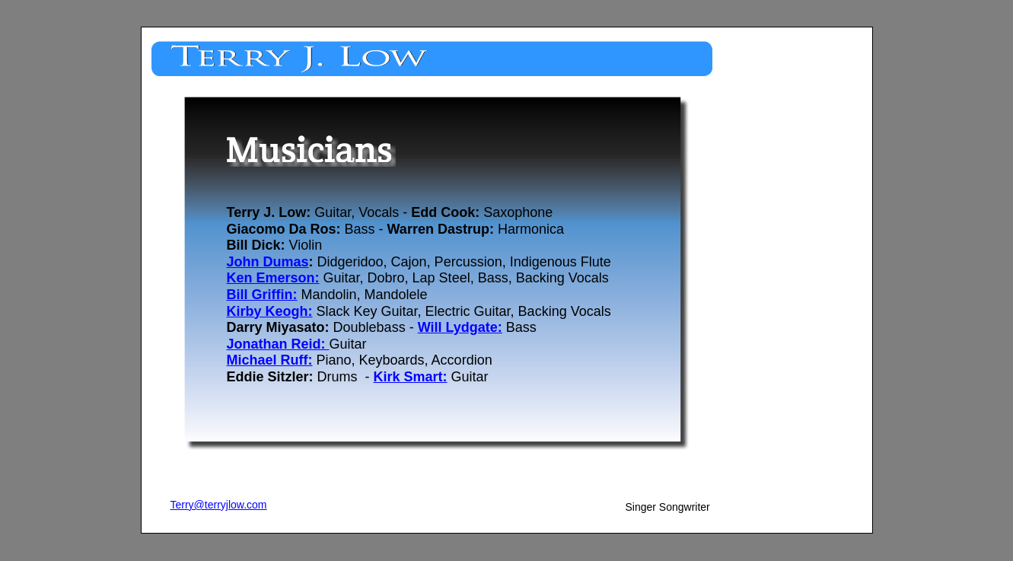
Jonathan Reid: (278, 344)
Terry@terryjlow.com (218, 505)
